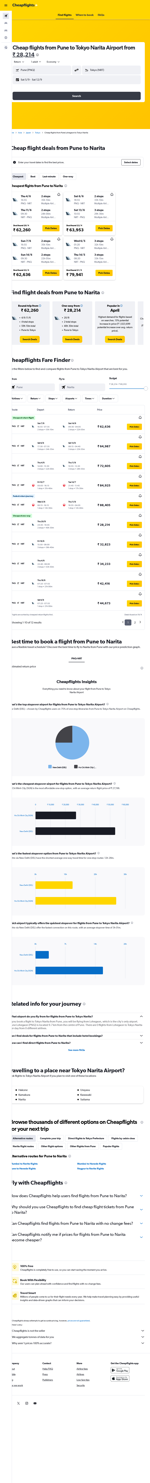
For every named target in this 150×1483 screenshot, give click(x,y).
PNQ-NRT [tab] (81, 627)
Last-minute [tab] (57, 176)
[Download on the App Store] (122, 1361)
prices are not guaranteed (87, 1303)
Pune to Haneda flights (31, 1145)
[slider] (146, 388)
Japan (37, 132)
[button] (6, 5)
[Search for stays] (5, 23)
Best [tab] (41, 176)
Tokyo (46, 132)
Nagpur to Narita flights (95, 1145)
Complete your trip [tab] (59, 1107)
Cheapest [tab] (26, 176)
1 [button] (128, 587)
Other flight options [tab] (91, 1115)
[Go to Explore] (5, 37)
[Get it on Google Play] (122, 1353)
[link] (37, 339)
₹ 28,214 (44, 54)
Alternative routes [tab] (31, 1107)
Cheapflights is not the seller (83, 1313)
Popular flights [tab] (29, 1123)
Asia (29, 132)
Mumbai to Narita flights (32, 1140)
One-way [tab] (77, 176)
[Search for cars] (5, 30)
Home (20, 132)
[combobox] (62, 61)
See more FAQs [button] (81, 1019)
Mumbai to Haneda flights (96, 1140)
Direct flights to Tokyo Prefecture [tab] (95, 1107)
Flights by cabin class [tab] (33, 1115)
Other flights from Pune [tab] (122, 1115)
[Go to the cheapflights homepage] (25, 5)
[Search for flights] (5, 15)
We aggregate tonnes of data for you (83, 1319)
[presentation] (58, 54)
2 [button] (135, 587)
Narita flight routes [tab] (62, 1115)
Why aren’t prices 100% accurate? (83, 1326)
